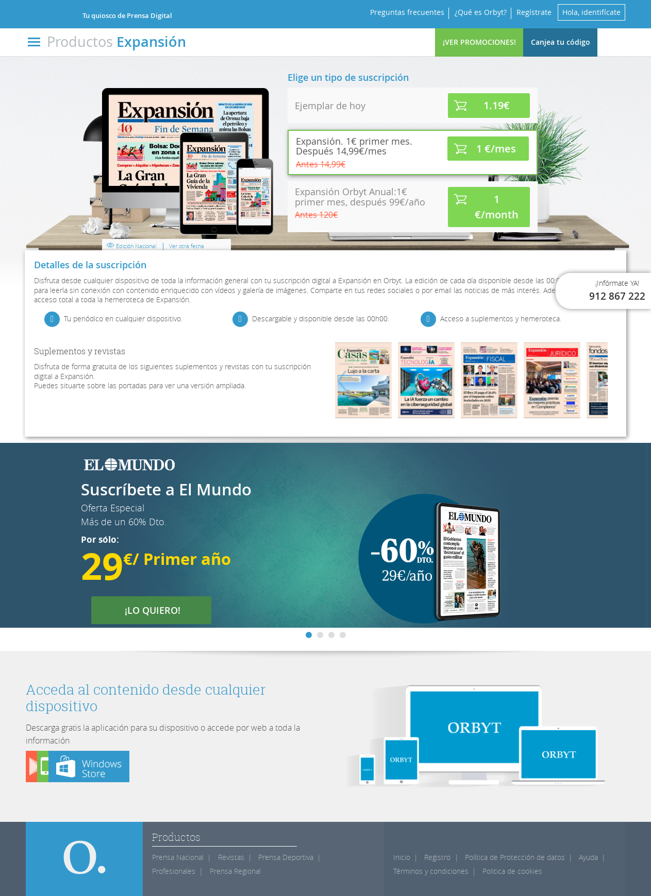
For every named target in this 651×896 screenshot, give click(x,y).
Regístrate (534, 12)
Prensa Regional (235, 871)
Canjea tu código (560, 42)
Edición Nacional (137, 249)
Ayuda (588, 857)
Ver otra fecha (186, 246)
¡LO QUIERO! (159, 610)
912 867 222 (617, 296)
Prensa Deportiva (285, 857)
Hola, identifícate (591, 12)
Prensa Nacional (178, 857)
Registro (437, 857)
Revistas (231, 857)
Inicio (401, 857)
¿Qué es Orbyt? (480, 12)
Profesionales (173, 871)
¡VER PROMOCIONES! (479, 42)
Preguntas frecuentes (407, 12)
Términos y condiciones (431, 871)
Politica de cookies (512, 871)
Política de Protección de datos (515, 857)
